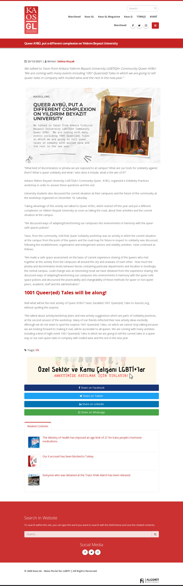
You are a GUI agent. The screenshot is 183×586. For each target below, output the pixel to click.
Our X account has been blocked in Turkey (68, 456)
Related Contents (37, 426)
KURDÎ (153, 16)
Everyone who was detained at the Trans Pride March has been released (86, 475)
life (37, 350)
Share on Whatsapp (91, 412)
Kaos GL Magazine (109, 16)
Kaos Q (128, 16)
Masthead (74, 16)
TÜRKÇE (141, 16)
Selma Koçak (66, 61)
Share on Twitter (91, 396)
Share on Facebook (91, 387)
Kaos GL (89, 16)
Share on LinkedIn (91, 404)
